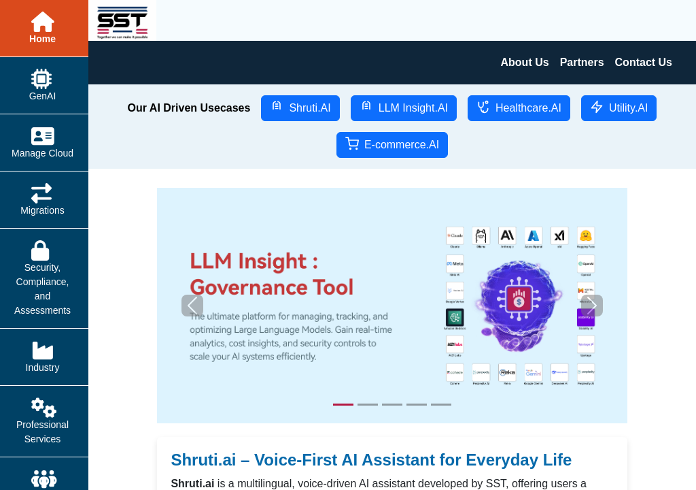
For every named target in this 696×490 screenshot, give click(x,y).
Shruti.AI (300, 107)
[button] (192, 305)
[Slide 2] (368, 404)
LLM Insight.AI (404, 107)
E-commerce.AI (392, 143)
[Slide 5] (441, 404)
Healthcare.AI (518, 107)
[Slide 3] (392, 404)
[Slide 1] (343, 404)
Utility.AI (619, 107)
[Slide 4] (416, 404)
